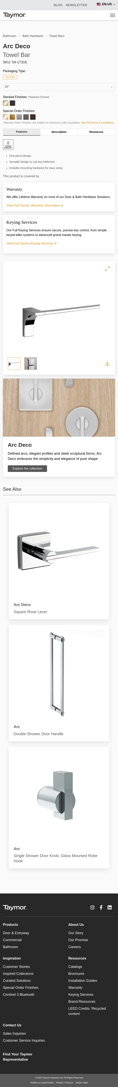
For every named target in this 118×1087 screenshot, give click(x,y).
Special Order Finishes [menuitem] (20, 988)
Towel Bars (56, 36)
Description (59, 131)
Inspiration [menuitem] (12, 958)
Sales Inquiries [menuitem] (14, 1033)
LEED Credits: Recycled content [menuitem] (87, 1011)
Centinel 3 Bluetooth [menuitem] (18, 995)
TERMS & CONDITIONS (42, 1083)
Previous (15, 314)
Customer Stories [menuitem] (16, 967)
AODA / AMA (82, 1083)
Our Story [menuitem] (75, 933)
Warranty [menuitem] (75, 988)
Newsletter (76, 5)
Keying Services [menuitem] (81, 995)
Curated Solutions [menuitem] (17, 981)
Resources (96, 131)
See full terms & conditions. (98, 122)
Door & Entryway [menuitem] (16, 933)
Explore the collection (27, 468)
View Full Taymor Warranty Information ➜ (34, 205)
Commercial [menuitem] (12, 940)
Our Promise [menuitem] (78, 940)
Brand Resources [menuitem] (81, 1002)
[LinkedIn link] (109, 907)
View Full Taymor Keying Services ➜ (31, 243)
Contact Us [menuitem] (12, 1025)
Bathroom (9, 36)
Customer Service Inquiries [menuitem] (24, 1040)
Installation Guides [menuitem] (82, 981)
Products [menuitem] (10, 925)
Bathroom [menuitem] (10, 947)
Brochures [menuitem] (76, 974)
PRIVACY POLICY (64, 1083)
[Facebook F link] (101, 907)
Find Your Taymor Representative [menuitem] (17, 1056)
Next (103, 314)
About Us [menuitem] (76, 925)
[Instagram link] (92, 907)
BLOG (58, 5)
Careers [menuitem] (74, 947)
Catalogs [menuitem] (75, 967)
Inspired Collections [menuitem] (18, 974)
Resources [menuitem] (77, 958)
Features (21, 131)
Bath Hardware (32, 36)
